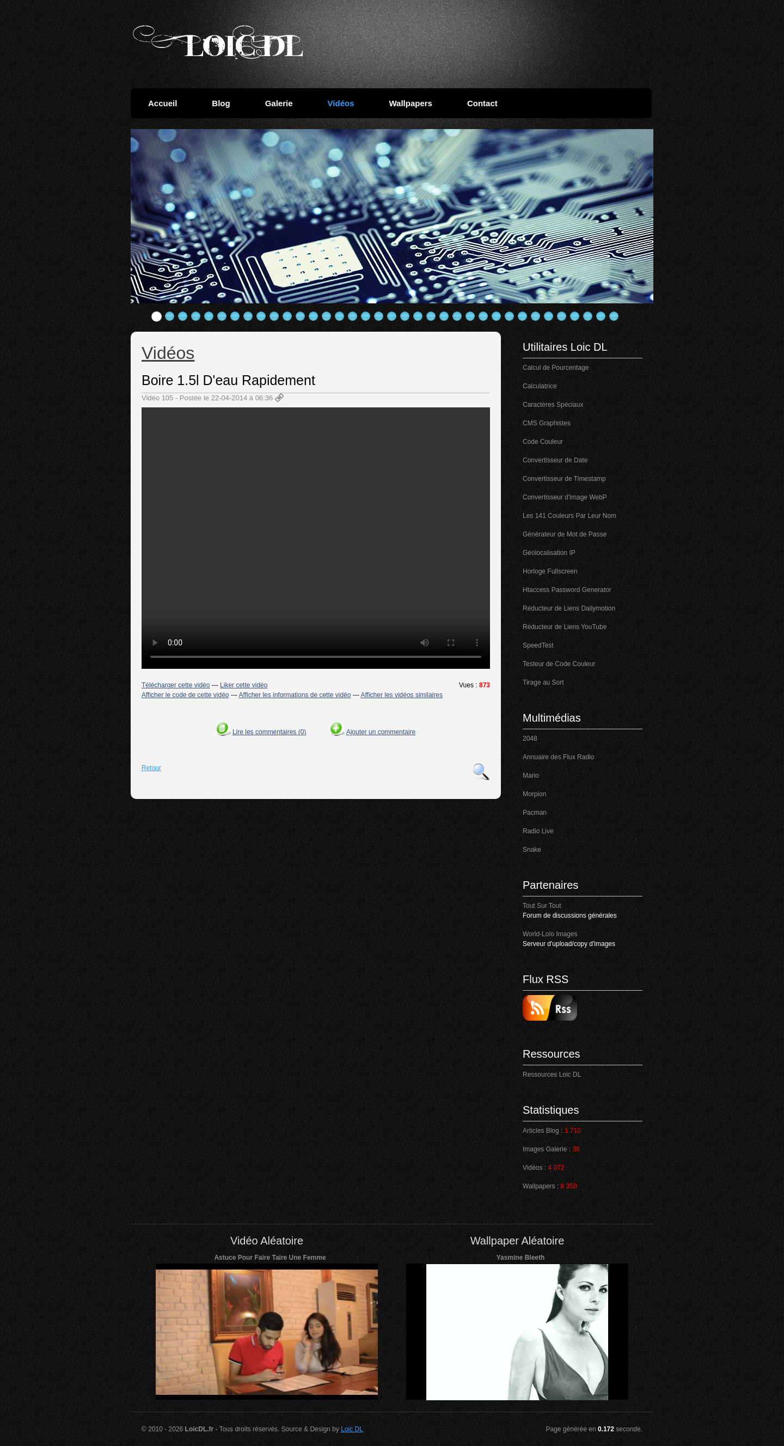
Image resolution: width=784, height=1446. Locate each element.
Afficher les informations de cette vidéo (295, 695)
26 (483, 316)
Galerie (279, 103)
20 (405, 316)
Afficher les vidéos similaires (401, 695)
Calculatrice (540, 386)
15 (339, 316)
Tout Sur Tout (542, 906)
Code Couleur (543, 442)
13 (313, 316)
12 (300, 316)
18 (378, 316)
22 (431, 316)
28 (509, 316)
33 (574, 316)
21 (418, 316)
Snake (532, 849)
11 (287, 316)
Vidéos (341, 103)
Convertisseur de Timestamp (564, 479)
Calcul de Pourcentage (556, 367)
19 (392, 316)
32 (561, 316)
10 (274, 316)
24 (457, 316)
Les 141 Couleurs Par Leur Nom (569, 516)
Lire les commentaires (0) (269, 732)
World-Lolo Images (550, 934)
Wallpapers (410, 103)
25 (470, 316)
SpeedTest (538, 645)
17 (365, 316)
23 (444, 316)
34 (588, 316)
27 (496, 316)
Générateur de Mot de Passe (565, 534)
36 (614, 316)
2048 (530, 738)
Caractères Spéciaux (553, 404)
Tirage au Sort (543, 682)
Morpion (534, 794)
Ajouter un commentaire (380, 732)
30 (535, 316)
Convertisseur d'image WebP (565, 497)
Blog (221, 103)
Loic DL (352, 1429)
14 (326, 316)
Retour (151, 768)
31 (548, 316)
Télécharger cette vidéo (176, 685)
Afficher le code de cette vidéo (185, 695)
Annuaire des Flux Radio (558, 757)
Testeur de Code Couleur (559, 664)
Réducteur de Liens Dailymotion (569, 608)
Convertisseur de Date (555, 460)
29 (522, 316)
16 (352, 316)
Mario (531, 775)
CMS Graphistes (547, 423)
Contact (482, 103)
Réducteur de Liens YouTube (565, 627)
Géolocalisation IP (549, 553)
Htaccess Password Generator (567, 590)
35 (601, 316)
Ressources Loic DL (552, 1074)
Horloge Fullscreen (550, 571)
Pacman (535, 812)
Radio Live (538, 831)
